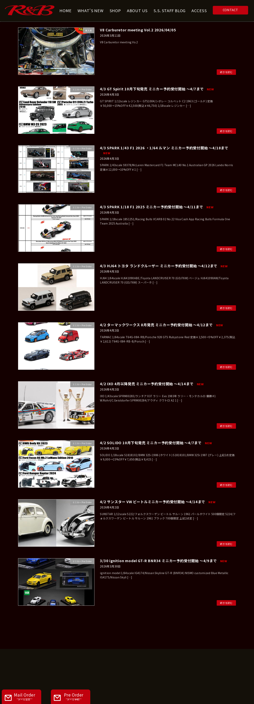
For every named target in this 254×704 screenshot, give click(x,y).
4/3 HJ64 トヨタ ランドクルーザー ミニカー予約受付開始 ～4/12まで (164, 265)
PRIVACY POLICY (186, 637)
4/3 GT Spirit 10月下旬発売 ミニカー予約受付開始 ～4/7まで (157, 88)
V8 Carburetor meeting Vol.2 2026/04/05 (138, 29)
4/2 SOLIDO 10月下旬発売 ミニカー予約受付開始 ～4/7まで (156, 442)
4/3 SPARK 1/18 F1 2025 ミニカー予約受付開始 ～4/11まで (156, 206)
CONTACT (230, 9)
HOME (64, 637)
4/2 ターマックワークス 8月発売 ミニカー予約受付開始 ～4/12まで (161, 324)
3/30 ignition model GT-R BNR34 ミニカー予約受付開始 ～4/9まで (163, 560)
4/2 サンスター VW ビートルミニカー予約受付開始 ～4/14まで (157, 501)
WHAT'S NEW (122, 637)
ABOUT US (90, 637)
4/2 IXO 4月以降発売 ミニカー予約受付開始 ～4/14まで (152, 383)
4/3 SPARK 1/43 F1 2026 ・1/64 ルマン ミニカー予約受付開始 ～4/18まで (164, 150)
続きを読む (226, 72)
